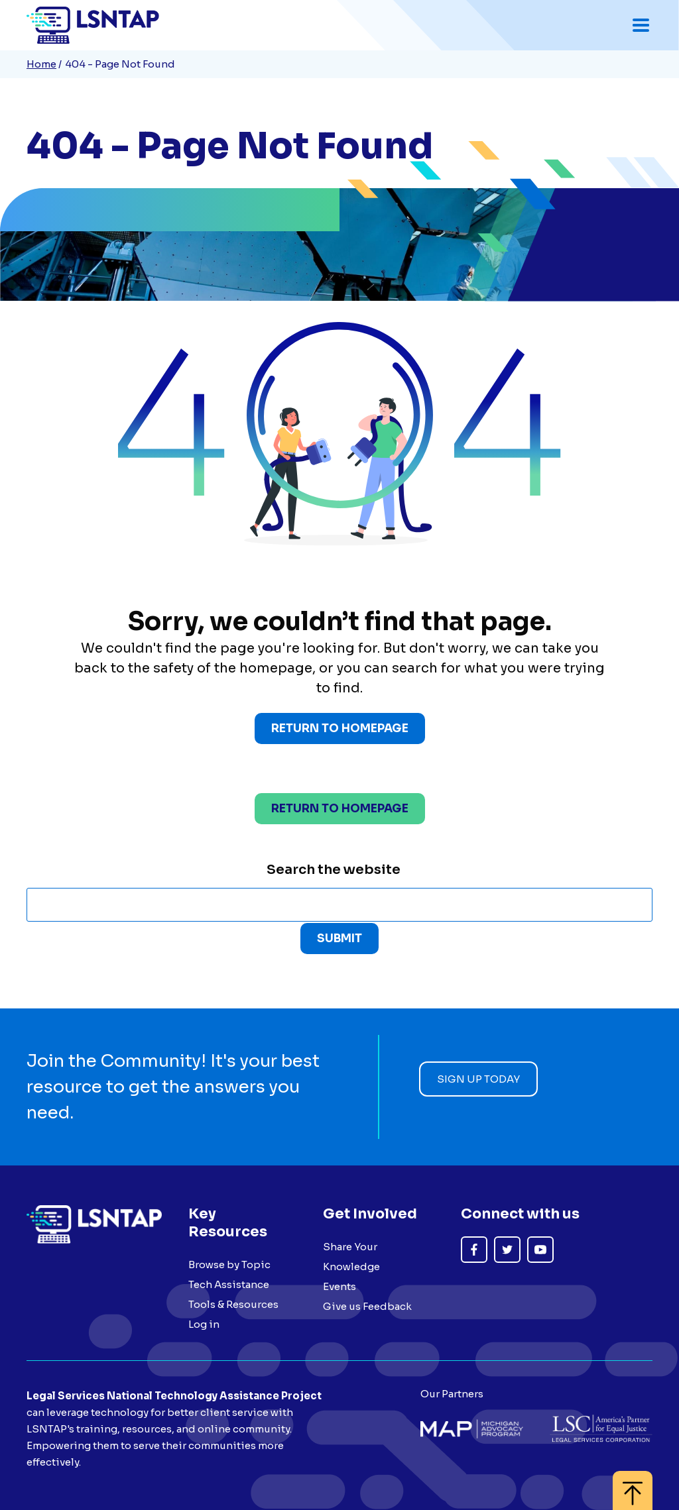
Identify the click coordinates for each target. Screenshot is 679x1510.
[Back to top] (633, 1484)
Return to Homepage (339, 728)
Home (41, 64)
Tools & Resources (233, 1304)
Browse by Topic (229, 1264)
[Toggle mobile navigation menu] (640, 25)
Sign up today (478, 1079)
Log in (203, 1324)
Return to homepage (339, 809)
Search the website (334, 869)
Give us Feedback (367, 1306)
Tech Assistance (228, 1284)
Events (339, 1286)
